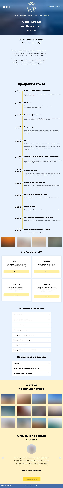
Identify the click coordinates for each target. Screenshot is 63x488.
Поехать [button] (16, 271)
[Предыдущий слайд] (3, 458)
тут (33, 95)
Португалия (38, 15)
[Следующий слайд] (60, 458)
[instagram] (9, 7)
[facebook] (4, 7)
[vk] (7, 7)
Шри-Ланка (23, 15)
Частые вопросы (28, 485)
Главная (16, 15)
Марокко (30, 15)
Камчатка (46, 15)
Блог (37, 485)
